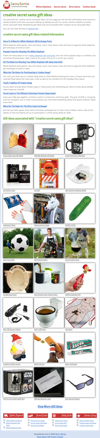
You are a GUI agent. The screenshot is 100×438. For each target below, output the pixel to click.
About (44, 437)
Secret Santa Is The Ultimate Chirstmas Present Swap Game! (29, 93)
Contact (60, 437)
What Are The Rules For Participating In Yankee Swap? (27, 72)
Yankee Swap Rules (86, 425)
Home (39, 437)
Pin (64, 434)
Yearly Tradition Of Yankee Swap (17, 82)
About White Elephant (14, 420)
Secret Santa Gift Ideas (39, 423)
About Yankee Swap (86, 420)
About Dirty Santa (61, 420)
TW (61, 434)
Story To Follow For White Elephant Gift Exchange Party (27, 41)
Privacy (54, 437)
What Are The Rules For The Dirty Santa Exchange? (25, 106)
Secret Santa (60, 6)
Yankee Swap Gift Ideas (87, 423)
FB (56, 434)
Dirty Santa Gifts (61, 423)
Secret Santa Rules (37, 425)
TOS (48, 437)
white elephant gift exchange (42, 55)
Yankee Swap (89, 6)
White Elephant (43, 6)
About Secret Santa (38, 420)
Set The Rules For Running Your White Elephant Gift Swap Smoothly (33, 61)
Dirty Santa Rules (61, 425)
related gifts (33, 28)
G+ (59, 434)
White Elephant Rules (13, 428)
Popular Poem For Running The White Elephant (23, 51)
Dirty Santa (74, 6)
